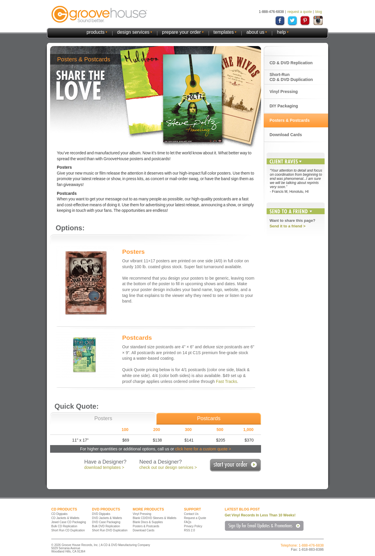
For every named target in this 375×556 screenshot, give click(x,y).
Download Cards (286, 134)
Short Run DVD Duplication (109, 530)
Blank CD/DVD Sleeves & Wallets (154, 518)
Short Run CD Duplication (68, 530)
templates (224, 32)
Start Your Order (235, 465)
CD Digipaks (59, 514)
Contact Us (191, 514)
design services (133, 32)
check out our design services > (168, 467)
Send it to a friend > (288, 226)
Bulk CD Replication (64, 526)
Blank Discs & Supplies (148, 522)
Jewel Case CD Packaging (68, 522)
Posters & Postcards (290, 120)
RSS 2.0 (189, 530)
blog (318, 12)
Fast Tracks (226, 381)
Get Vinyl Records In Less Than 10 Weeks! (260, 515)
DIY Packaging (284, 106)
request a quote (299, 12)
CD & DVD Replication (291, 62)
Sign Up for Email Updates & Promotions (264, 526)
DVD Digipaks (101, 514)
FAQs (187, 522)
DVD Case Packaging (106, 522)
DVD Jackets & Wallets (107, 518)
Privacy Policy (193, 526)
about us (255, 32)
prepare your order (181, 32)
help (281, 32)
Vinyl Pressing (284, 91)
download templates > (104, 467)
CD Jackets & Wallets (65, 518)
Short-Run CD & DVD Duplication (291, 77)
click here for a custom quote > (203, 449)
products (95, 32)
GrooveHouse (99, 14)
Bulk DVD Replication (106, 526)
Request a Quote (195, 518)
